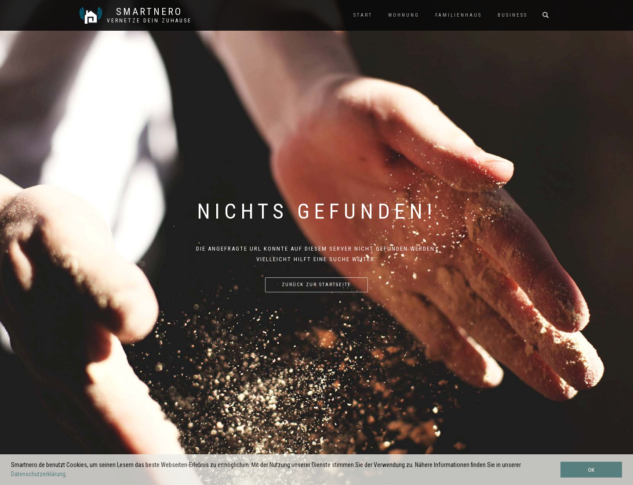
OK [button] (591, 470)
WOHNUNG (403, 15)
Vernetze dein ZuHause (149, 21)
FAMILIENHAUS (458, 15)
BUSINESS (513, 15)
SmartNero (149, 12)
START (362, 15)
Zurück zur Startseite (316, 284)
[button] (69, 475)
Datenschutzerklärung (38, 474)
